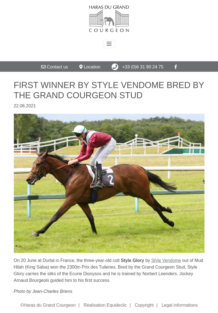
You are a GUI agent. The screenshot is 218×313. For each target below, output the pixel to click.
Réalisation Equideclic (105, 305)
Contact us (54, 67)
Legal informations (180, 305)
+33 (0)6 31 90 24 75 (137, 66)
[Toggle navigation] (109, 44)
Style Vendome (166, 260)
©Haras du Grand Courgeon (48, 305)
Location (90, 67)
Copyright (144, 305)
